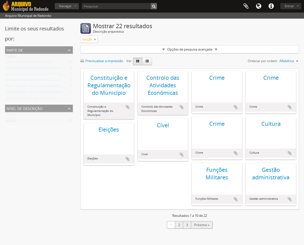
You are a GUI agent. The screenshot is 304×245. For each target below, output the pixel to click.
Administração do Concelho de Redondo (36, 87)
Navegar (65, 6)
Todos (10, 57)
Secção (11, 121)
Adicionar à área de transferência (127, 107)
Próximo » (201, 225)
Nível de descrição (24, 108)
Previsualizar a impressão (101, 61)
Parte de (15, 49)
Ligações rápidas (271, 6)
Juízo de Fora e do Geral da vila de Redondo (38, 75)
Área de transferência (246, 6)
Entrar (289, 6)
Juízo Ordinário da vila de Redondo (32, 99)
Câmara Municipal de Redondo (29, 63)
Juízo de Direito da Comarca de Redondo (36, 93)
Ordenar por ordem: (263, 61)
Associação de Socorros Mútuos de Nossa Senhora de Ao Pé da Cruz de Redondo (66, 69)
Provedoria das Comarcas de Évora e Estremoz (40, 81)
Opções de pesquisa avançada (189, 49)
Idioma (258, 6)
